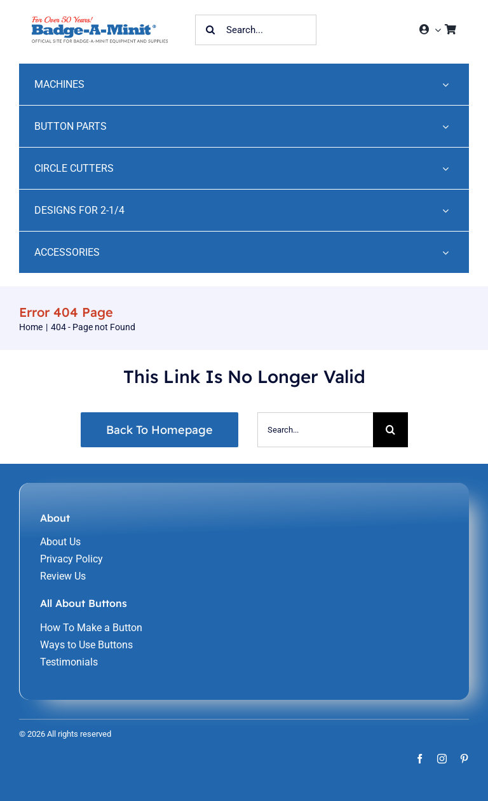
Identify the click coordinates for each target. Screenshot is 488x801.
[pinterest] (464, 758)
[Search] (210, 30)
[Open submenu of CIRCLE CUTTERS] (445, 168)
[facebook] (419, 758)
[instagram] (442, 758)
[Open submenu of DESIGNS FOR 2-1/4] (445, 210)
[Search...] (255, 30)
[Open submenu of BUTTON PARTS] (445, 126)
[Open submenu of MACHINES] (445, 84)
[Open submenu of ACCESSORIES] (445, 252)
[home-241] (100, 21)
